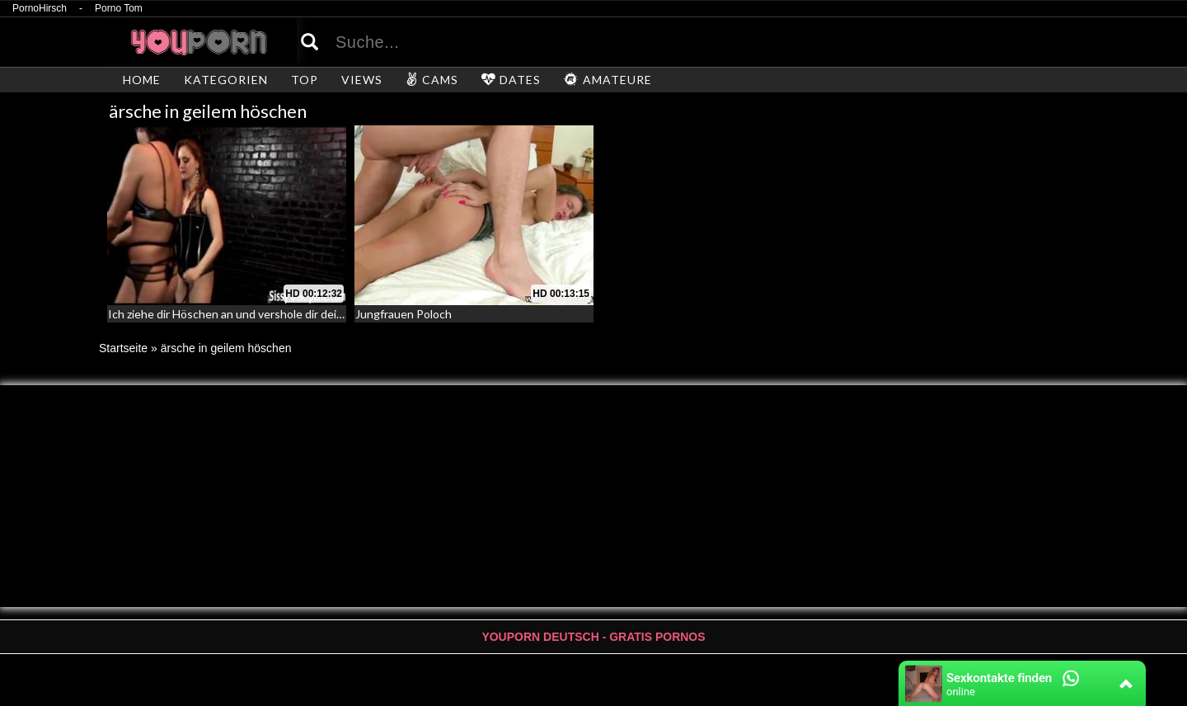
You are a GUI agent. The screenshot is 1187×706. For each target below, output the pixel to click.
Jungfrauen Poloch (403, 314)
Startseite (123, 348)
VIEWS (361, 80)
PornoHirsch (39, 9)
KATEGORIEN (226, 80)
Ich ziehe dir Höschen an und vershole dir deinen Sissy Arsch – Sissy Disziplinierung (320, 314)
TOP (304, 80)
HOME (142, 80)
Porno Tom (119, 9)
